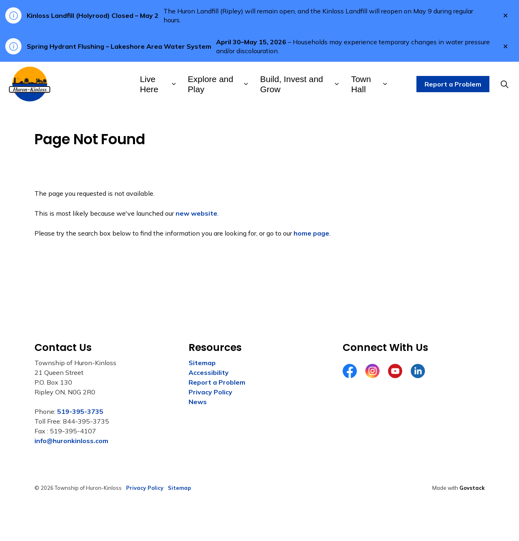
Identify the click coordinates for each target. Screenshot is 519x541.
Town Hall (361, 84)
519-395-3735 (80, 411)
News (198, 402)
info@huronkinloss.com (71, 441)
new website (196, 213)
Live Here (149, 84)
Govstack (472, 488)
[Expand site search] (504, 84)
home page (311, 233)
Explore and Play (210, 84)
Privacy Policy (210, 392)
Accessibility (209, 372)
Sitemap (202, 363)
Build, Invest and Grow (291, 84)
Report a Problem (452, 84)
